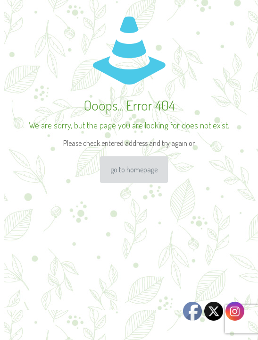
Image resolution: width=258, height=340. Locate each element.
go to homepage (134, 169)
